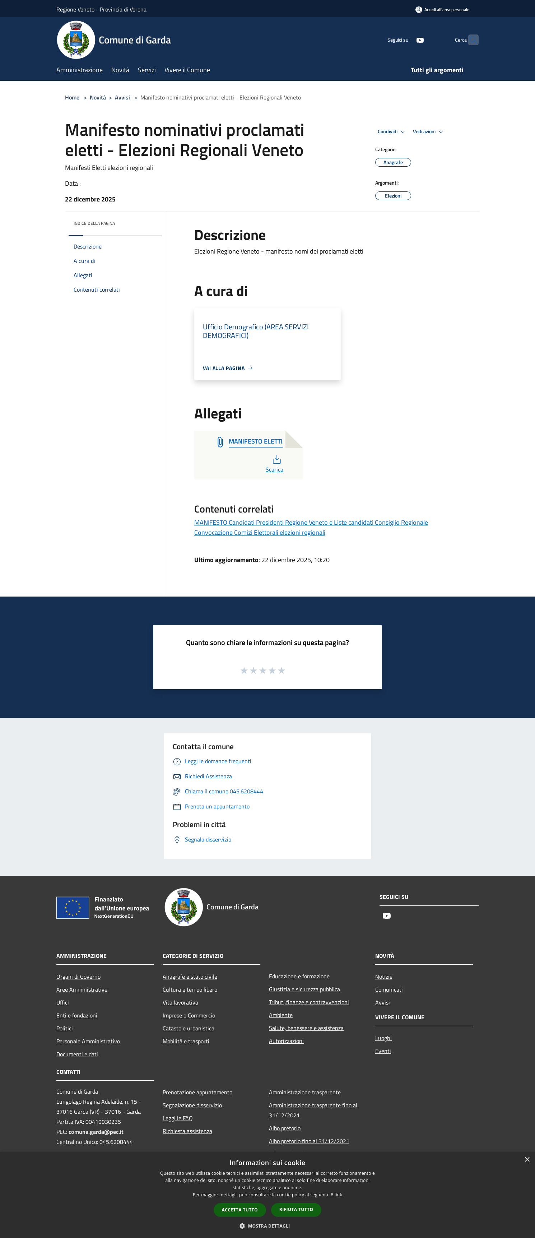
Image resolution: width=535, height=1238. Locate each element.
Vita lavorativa (180, 1002)
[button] (267, 1225)
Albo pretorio (285, 1128)
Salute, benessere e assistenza (306, 1028)
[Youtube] (406, 40)
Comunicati (389, 989)
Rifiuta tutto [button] (296, 1209)
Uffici (62, 1002)
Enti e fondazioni (76, 1015)
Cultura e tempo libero (190, 989)
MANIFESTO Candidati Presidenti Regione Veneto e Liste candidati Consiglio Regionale (311, 522)
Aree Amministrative (81, 989)
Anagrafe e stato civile (190, 976)
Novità (98, 97)
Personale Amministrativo (88, 1041)
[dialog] (267, 1195)
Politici (64, 1028)
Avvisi (122, 97)
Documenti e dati (77, 1054)
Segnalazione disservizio (192, 1105)
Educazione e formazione (299, 976)
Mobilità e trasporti (186, 1041)
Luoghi (383, 1038)
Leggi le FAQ (178, 1118)
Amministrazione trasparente (305, 1092)
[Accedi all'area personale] (442, 9)
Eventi (383, 1051)
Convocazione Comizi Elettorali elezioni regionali (259, 532)
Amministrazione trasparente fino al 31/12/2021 (313, 1110)
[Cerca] (470, 39)
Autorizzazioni (286, 1041)
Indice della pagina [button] (94, 223)
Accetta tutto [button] (240, 1210)
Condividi (392, 131)
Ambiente (281, 1015)
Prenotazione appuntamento (197, 1092)
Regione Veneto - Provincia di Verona (101, 9)
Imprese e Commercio (189, 1015)
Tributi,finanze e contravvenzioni (309, 1002)
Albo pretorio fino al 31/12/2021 (309, 1141)
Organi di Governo (78, 976)
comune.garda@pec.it (96, 1131)
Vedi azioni (429, 131)
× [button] (527, 1160)
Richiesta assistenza (187, 1131)
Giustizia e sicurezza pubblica (304, 989)
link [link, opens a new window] (338, 1195)
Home (72, 97)
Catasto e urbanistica (188, 1028)
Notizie (383, 976)
